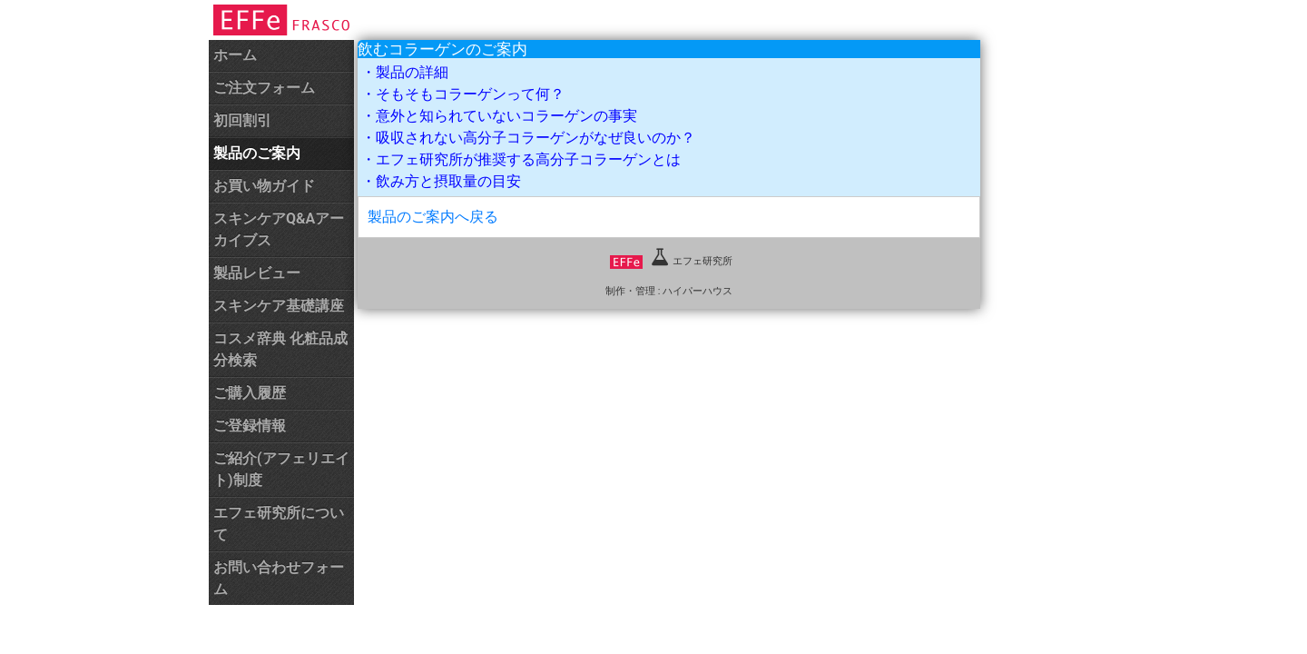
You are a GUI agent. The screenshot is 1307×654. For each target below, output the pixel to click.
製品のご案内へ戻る (433, 216)
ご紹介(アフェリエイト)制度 (281, 469)
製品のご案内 (256, 153)
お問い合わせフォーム (278, 578)
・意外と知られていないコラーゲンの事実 (499, 115)
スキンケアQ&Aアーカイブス (278, 229)
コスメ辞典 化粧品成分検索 (280, 349)
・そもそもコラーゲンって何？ (463, 94)
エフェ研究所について (278, 523)
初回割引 (242, 120)
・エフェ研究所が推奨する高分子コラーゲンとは (521, 159)
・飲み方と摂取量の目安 (441, 181)
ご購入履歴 (249, 392)
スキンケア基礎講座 (278, 305)
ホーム (235, 55)
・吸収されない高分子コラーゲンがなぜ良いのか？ (528, 137)
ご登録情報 (249, 425)
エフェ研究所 (671, 261)
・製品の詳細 (404, 72)
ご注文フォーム (264, 87)
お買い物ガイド (264, 185)
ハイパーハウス (697, 291)
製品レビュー (256, 273)
